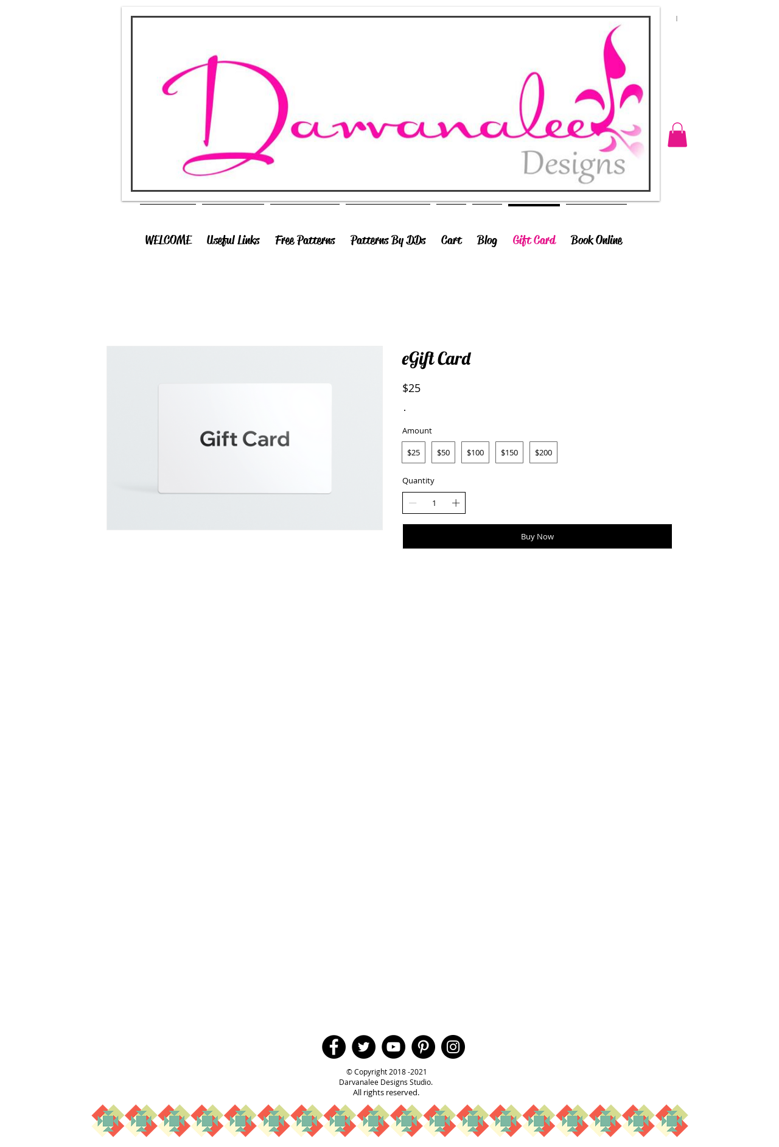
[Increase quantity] (456, 503)
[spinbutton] (434, 502)
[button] (677, 134)
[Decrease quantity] (413, 503)
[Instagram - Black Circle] (453, 1047)
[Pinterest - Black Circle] (423, 1047)
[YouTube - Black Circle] (393, 1047)
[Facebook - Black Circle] (334, 1047)
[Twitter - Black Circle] (364, 1047)
